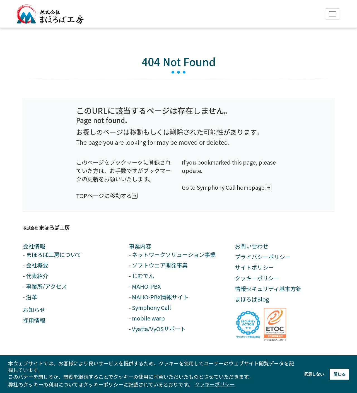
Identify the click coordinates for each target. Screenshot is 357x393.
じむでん (143, 276)
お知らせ (34, 310)
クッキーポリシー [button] (215, 384)
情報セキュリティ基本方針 (268, 288)
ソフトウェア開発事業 (160, 265)
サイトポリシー (254, 267)
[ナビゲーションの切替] (332, 14)
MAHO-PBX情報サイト (160, 297)
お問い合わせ (251, 246)
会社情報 (34, 246)
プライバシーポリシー (263, 257)
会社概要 (37, 265)
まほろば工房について (53, 254)
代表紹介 (37, 276)
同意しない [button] (314, 374)
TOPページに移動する (108, 196)
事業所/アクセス (46, 286)
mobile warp (148, 318)
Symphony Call (151, 307)
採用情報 (34, 320)
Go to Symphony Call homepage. (228, 187)
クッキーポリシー (257, 278)
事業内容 (140, 246)
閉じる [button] (339, 374)
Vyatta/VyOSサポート (159, 329)
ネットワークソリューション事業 (174, 254)
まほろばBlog (252, 299)
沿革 (31, 297)
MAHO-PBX (146, 286)
